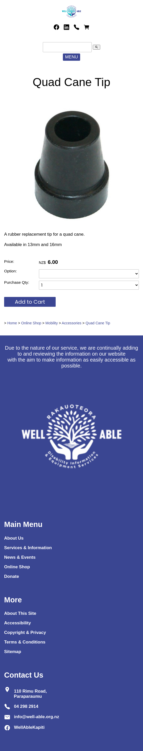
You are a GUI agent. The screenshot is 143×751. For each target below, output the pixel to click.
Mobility (51, 323)
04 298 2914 (26, 706)
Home (12, 323)
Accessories (71, 323)
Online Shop (31, 323)
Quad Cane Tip (98, 323)
